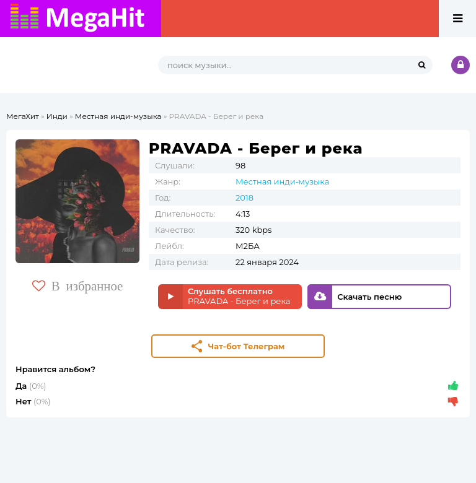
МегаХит (22, 116)
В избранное (77, 286)
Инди (57, 116)
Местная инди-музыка (118, 116)
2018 (244, 197)
